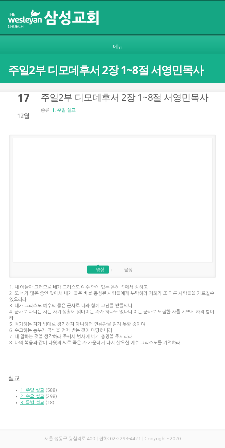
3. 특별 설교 (32, 402)
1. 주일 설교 (64, 110)
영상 (100, 269)
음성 (128, 269)
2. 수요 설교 (32, 396)
